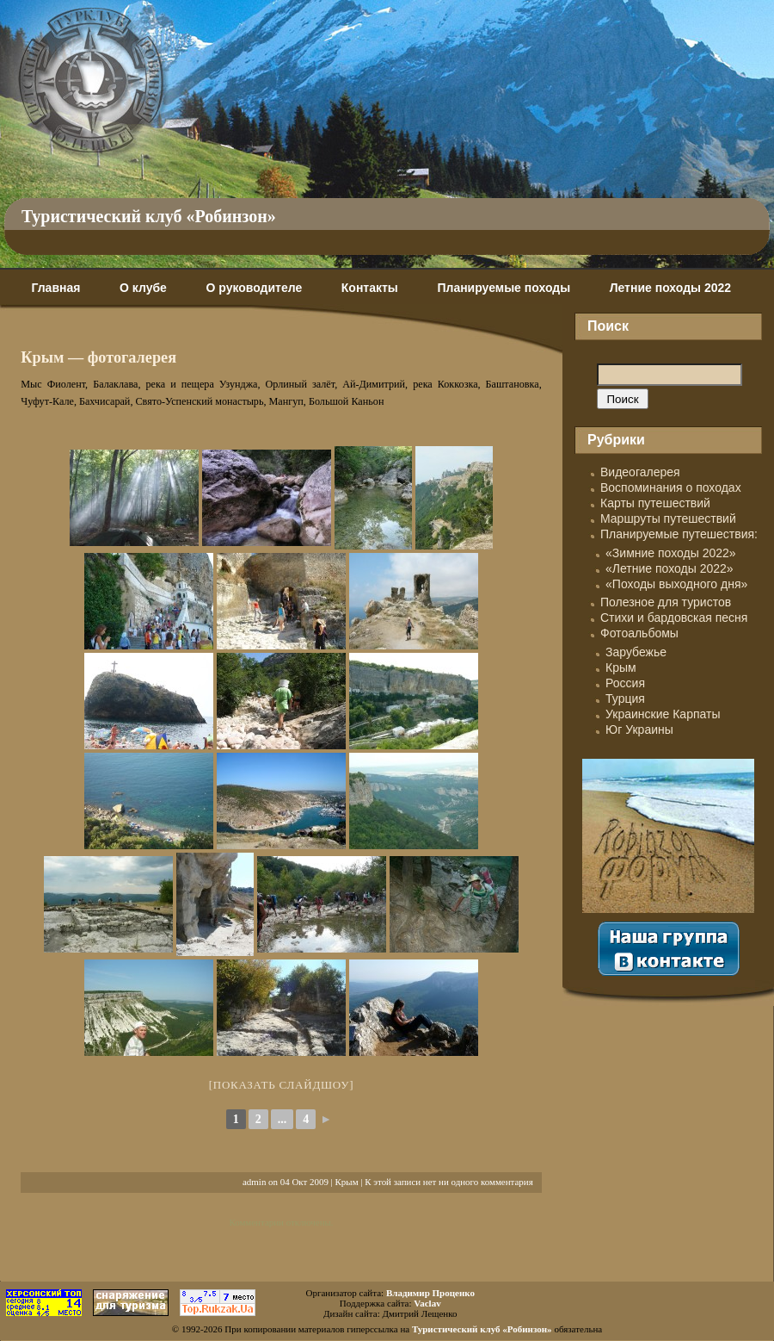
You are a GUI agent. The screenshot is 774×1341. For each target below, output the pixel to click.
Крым (347, 1181)
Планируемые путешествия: (679, 534)
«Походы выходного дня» (676, 584)
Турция (625, 698)
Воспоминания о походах (670, 487)
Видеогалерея (640, 472)
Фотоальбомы (639, 633)
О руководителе (254, 288)
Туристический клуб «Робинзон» (149, 216)
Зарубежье (635, 652)
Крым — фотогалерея (98, 357)
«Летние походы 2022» (669, 568)
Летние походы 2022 (670, 288)
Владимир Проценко (430, 1293)
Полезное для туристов (665, 602)
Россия (625, 683)
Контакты (369, 288)
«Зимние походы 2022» (670, 553)
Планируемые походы (503, 288)
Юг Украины (639, 729)
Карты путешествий (655, 503)
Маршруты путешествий (668, 518)
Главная (55, 288)
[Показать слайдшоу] (281, 1084)
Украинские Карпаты (662, 714)
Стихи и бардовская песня (673, 617)
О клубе (143, 288)
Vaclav (427, 1303)
